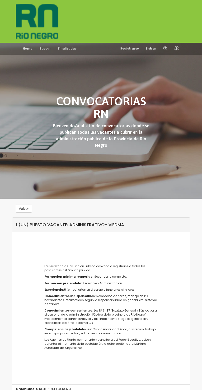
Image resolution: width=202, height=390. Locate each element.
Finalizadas (67, 48)
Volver (24, 208)
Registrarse (129, 48)
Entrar (151, 48)
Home (27, 48)
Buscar (45, 48)
